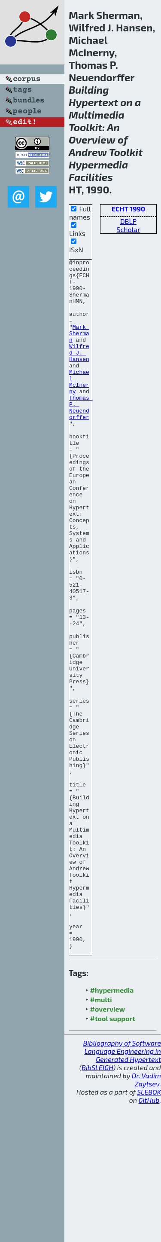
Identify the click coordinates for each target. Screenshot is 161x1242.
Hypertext (93, 102)
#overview (107, 1147)
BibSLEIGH (97, 1205)
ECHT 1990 (128, 209)
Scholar (128, 229)
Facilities (91, 177)
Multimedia (97, 114)
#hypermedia (112, 1128)
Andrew (88, 152)
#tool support (112, 1156)
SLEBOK (149, 1230)
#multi (101, 1137)
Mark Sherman (79, 348)
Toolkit (85, 127)
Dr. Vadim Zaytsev (146, 1217)
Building (89, 89)
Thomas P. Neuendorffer (81, 437)
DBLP (128, 221)
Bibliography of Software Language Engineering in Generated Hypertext (122, 1189)
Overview (92, 139)
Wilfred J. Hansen (79, 371)
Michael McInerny (79, 406)
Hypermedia (98, 164)
